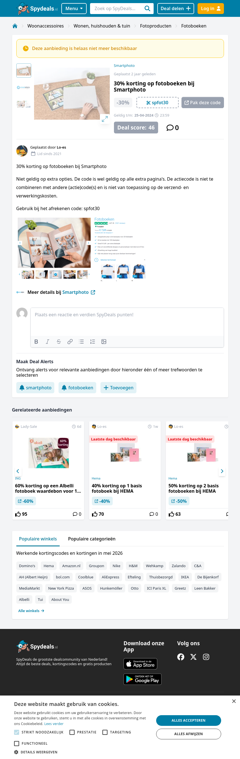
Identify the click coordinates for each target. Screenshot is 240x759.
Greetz (180, 588)
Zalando (178, 565)
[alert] (120, 727)
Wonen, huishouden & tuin (102, 26)
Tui (40, 599)
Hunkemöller (111, 588)
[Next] (222, 471)
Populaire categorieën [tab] (92, 539)
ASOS (87, 588)
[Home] (15, 26)
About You (60, 599)
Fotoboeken (193, 26)
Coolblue (85, 577)
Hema (96, 478)
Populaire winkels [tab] (38, 539)
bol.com (63, 577)
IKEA (185, 577)
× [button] (234, 701)
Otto (134, 588)
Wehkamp (154, 565)
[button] (82, 752)
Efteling (134, 577)
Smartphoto (124, 65)
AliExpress (110, 577)
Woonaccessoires (46, 26)
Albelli (24, 599)
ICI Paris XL (156, 588)
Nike (116, 565)
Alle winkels (31, 610)
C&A (197, 565)
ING (18, 478)
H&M (133, 565)
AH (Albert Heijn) (33, 577)
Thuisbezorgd (160, 577)
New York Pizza (61, 588)
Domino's (27, 565)
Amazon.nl (71, 565)
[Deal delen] (175, 8)
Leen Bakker (205, 588)
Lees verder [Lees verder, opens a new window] (54, 723)
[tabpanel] (120, 580)
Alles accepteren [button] (189, 720)
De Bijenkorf (208, 577)
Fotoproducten (155, 26)
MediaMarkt (29, 588)
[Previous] (18, 471)
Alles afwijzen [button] (188, 733)
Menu (73, 8)
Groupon (96, 565)
